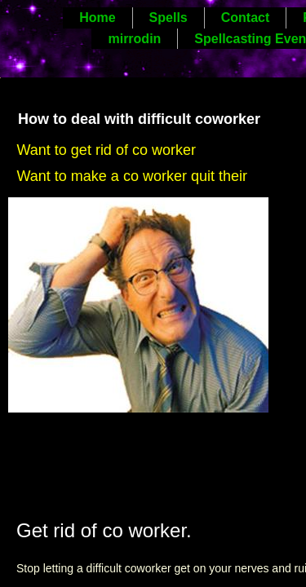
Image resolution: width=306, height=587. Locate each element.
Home (97, 17)
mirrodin (134, 39)
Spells (168, 17)
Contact (245, 17)
